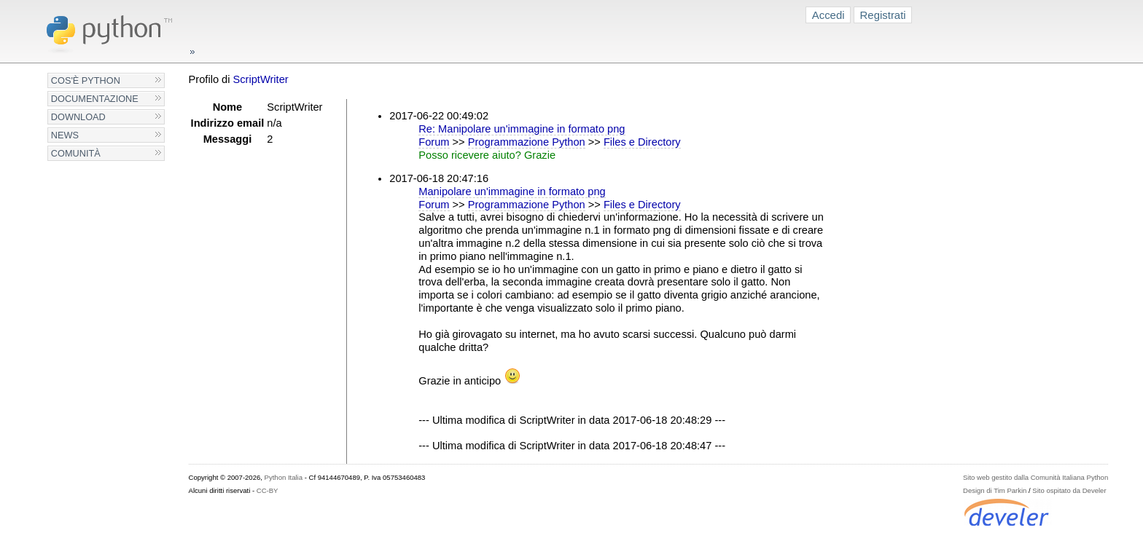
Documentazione (95, 98)
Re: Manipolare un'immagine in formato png (521, 129)
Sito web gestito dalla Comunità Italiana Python (1035, 477)
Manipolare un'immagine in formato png (511, 191)
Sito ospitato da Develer (1069, 490)
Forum (433, 142)
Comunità (76, 153)
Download (78, 116)
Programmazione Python (526, 142)
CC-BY (267, 490)
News (65, 135)
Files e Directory (642, 142)
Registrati (883, 15)
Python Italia (284, 477)
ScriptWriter (261, 79)
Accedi (828, 15)
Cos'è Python (85, 80)
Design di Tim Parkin (994, 490)
